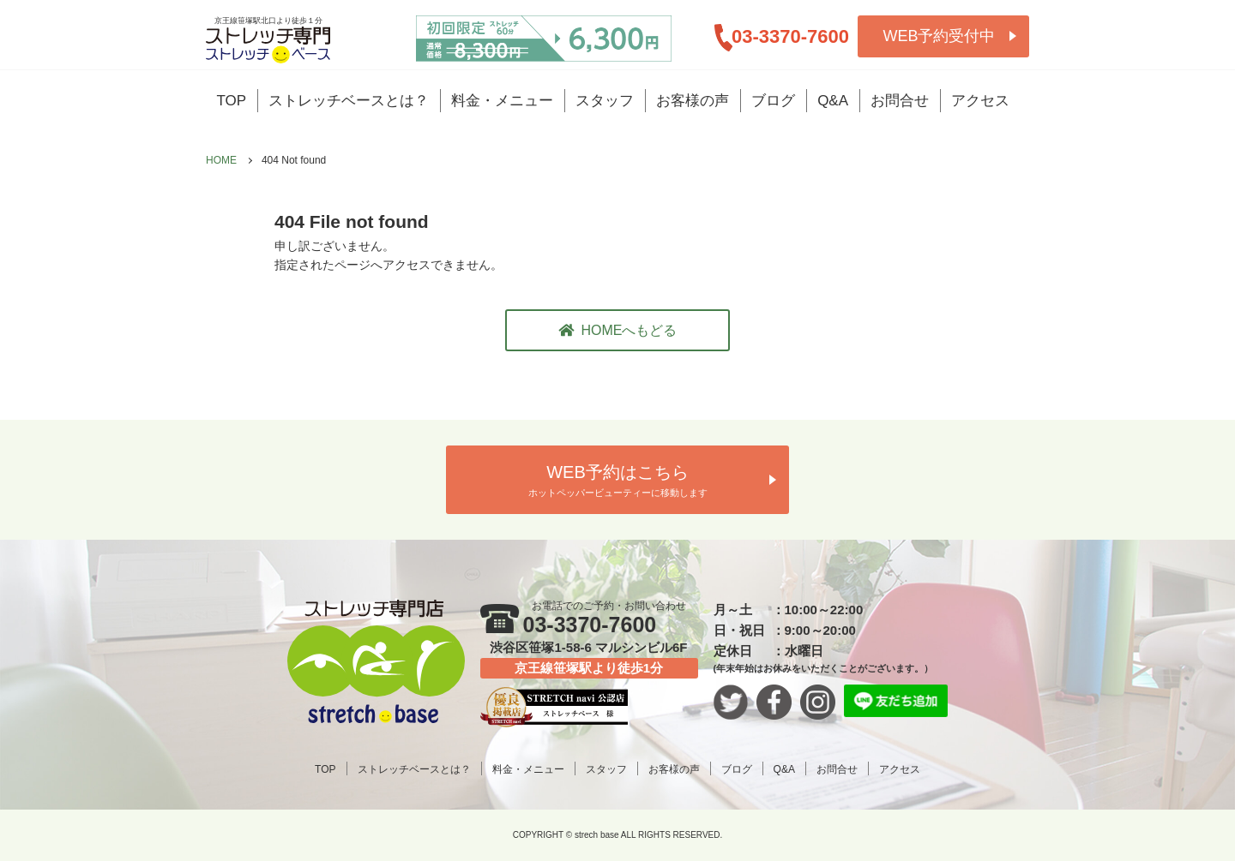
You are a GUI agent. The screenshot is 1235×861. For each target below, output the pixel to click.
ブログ (773, 101)
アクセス (980, 101)
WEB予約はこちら (617, 482)
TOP (232, 101)
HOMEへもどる (618, 330)
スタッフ (604, 101)
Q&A (832, 101)
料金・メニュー (502, 101)
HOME (221, 160)
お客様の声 (692, 101)
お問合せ (900, 101)
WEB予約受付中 (939, 36)
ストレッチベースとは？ (348, 101)
